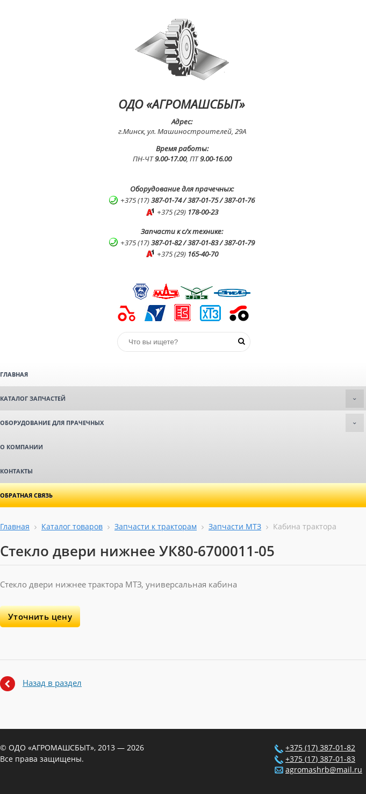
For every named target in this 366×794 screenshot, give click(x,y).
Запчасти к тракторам (155, 526)
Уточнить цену (40, 616)
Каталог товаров (72, 526)
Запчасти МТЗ (235, 526)
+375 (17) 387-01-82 (320, 748)
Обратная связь (26, 495)
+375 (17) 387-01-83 (320, 759)
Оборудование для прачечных (182, 423)
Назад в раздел (52, 682)
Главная (14, 374)
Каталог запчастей (182, 398)
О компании (21, 447)
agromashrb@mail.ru (323, 770)
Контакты (16, 471)
